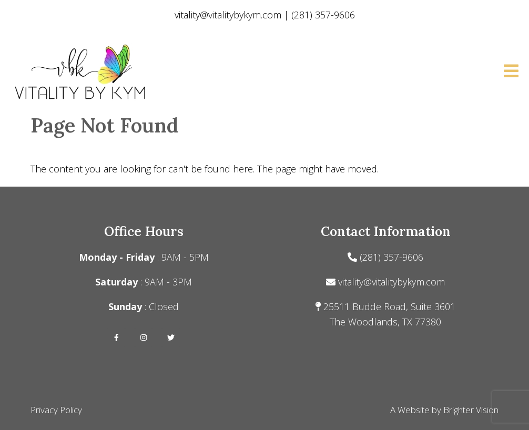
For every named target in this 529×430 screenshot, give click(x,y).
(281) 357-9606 (391, 257)
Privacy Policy (56, 410)
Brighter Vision (471, 410)
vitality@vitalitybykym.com (391, 281)
